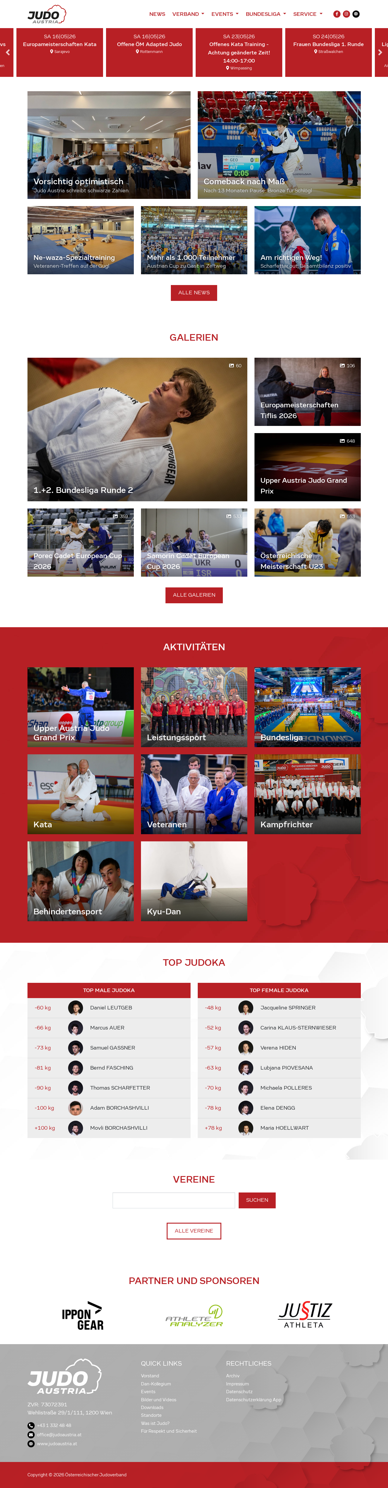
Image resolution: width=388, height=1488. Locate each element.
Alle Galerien (194, 595)
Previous (8, 52)
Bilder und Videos (158, 1399)
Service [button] (305, 14)
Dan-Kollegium (156, 1384)
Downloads (152, 1407)
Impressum (237, 1384)
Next (380, 52)
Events (148, 1391)
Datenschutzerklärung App (253, 1399)
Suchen (257, 1200)
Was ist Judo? (155, 1423)
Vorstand (150, 1376)
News (157, 14)
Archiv (233, 1376)
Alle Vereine (194, 1231)
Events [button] (222, 14)
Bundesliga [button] (264, 14)
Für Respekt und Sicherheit (169, 1431)
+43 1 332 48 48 (49, 1425)
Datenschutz (239, 1391)
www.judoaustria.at (52, 1443)
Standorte (151, 1415)
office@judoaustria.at (54, 1434)
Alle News (194, 293)
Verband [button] (186, 14)
